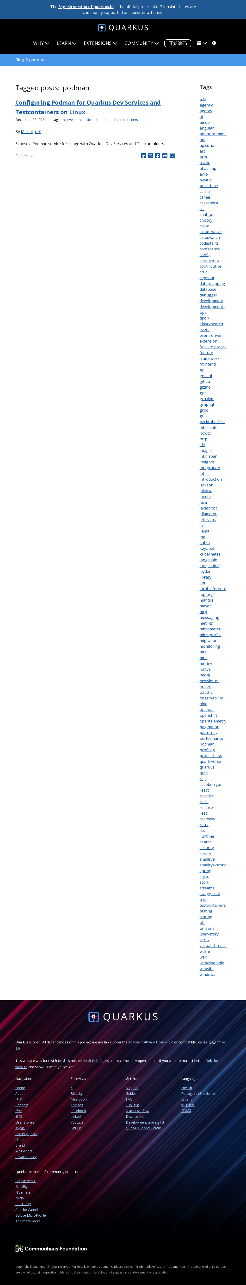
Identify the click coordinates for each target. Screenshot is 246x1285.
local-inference (213, 588)
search (206, 842)
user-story (209, 934)
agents (206, 110)
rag (203, 778)
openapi (207, 709)
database (208, 289)
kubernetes (210, 554)
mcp (203, 611)
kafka (205, 542)
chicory (206, 220)
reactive (207, 796)
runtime (207, 836)
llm (202, 583)
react (204, 790)
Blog (19, 60)
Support (132, 1087)
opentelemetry (213, 721)
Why (41, 43)
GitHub (76, 1128)
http (203, 439)
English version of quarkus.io (86, 6)
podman (207, 744)
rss (202, 830)
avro (204, 174)
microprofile (210, 634)
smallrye (207, 859)
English (186, 1087)
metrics (206, 623)
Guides (131, 1093)
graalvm (207, 398)
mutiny (206, 663)
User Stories (24, 1122)
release (206, 807)
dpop (204, 318)
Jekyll (62, 1060)
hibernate (208, 427)
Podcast (21, 1105)
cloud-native (211, 231)
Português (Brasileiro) (198, 1093)
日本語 (186, 1110)
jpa (202, 536)
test (203, 899)
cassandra (209, 203)
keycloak (207, 548)
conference (210, 249)
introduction (211, 479)
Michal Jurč (31, 131)
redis (204, 801)
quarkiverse (210, 761)
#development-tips (77, 119)
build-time (209, 185)
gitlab (205, 381)
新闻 (18, 1116)
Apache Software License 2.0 (150, 1042)
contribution (211, 266)
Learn (67, 43)
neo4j (205, 675)
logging (207, 594)
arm (203, 157)
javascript (208, 508)
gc (202, 370)
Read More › (25, 155)
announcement (213, 133)
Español (187, 1099)
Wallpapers (23, 1151)
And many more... (29, 1221)
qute (204, 773)
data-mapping (212, 283)
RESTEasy (23, 1204)
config (205, 254)
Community (142, 43)
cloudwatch (210, 237)
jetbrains (208, 519)
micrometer (210, 629)
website (207, 968)
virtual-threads (213, 945)
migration (208, 640)
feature (206, 352)
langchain (208, 560)
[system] (213, 43)
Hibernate (23, 1192)
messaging (209, 617)
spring (205, 870)
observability (211, 698)
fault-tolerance (213, 346)
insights (207, 462)
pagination (209, 726)
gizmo (205, 387)
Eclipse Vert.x (25, 1180)
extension (208, 341)
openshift (208, 715)
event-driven (211, 335)
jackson (206, 485)
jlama (204, 531)
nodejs (206, 686)
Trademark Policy (147, 1267)
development (211, 300)
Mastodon (79, 1099)
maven (206, 606)
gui (202, 416)
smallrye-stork (213, 865)
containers (209, 260)
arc (202, 151)
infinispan (208, 456)
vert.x (204, 939)
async (205, 162)
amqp (205, 122)
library (205, 577)
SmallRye (22, 1186)
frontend (208, 364)
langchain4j (210, 565)
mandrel (207, 600)
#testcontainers (125, 119)
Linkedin (77, 1116)
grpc (204, 410)
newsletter (209, 680)
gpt (203, 393)
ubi (202, 922)
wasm (205, 951)
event (205, 329)
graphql (207, 404)
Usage (20, 1139)
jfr (202, 525)
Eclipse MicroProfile (30, 1215)
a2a (203, 99)
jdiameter (208, 513)
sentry (205, 853)
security (207, 847)
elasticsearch (211, 323)
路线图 (20, 1128)
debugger (208, 295)
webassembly (212, 962)
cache (205, 191)
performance (211, 738)
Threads (77, 1105)
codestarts (209, 243)
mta (203, 652)
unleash (207, 928)
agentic (206, 105)
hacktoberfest (212, 421)
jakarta (206, 490)
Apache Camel (26, 1209)
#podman (103, 119)
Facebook (78, 1110)
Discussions (135, 1116)
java (203, 502)
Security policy (26, 1133)
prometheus (211, 755)
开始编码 (178, 43)
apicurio (207, 145)
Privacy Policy (26, 1157)
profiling (207, 749)
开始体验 (132, 1105)
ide (202, 444)
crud (204, 272)
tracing (206, 916)
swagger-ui (210, 893)
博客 (18, 1099)
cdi (202, 208)
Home (20, 1087)
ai (201, 116)
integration (210, 467)
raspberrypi (210, 784)
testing (206, 911)
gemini (206, 375)
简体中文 (188, 1105)
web (203, 957)
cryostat (207, 277)
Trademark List (176, 1267)
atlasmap (208, 168)
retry (204, 824)
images (206, 450)
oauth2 (206, 692)
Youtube (77, 1122)
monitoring (210, 646)
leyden (205, 571)
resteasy (207, 819)
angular (207, 128)
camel (205, 197)
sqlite (204, 876)
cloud (204, 226)
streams (207, 888)
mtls (203, 657)
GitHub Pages (98, 1060)
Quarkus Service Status (144, 1128)
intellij (205, 473)
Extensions (100, 43)
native (205, 669)
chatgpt (207, 214)
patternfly (208, 732)
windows (207, 974)
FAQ (129, 1099)
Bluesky (77, 1093)
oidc (203, 703)
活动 (18, 1110)
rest (203, 813)
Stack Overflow (137, 1110)
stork (204, 882)
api (202, 139)
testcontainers (213, 905)
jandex (205, 496)
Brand (20, 1145)
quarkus (207, 767)
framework (210, 358)
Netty (19, 1198)
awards (206, 180)
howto (205, 433)
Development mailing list (145, 1122)
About (20, 1093)
